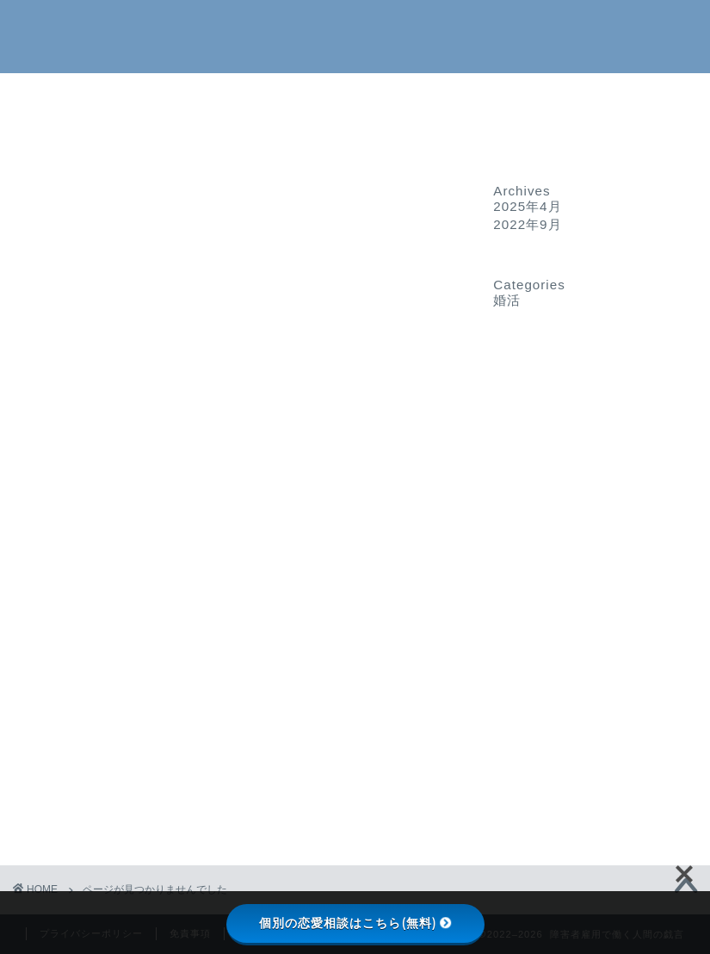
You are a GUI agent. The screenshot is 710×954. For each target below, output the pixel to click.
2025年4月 (527, 206)
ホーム (355, 96)
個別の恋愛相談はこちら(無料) (355, 923)
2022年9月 (527, 224)
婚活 (83, 816)
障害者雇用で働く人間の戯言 (355, 35)
